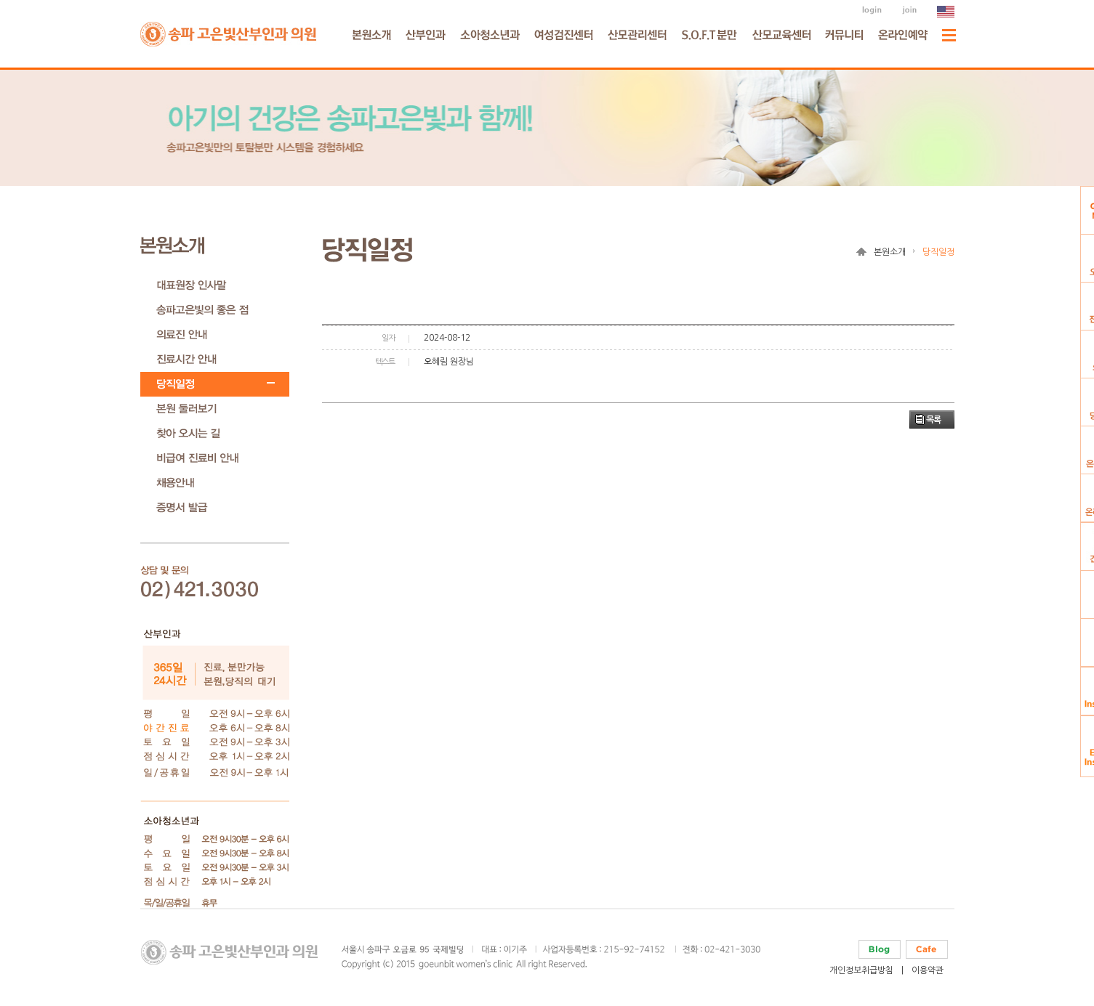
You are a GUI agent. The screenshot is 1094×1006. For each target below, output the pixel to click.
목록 (933, 419)
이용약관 (928, 970)
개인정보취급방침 (861, 970)
